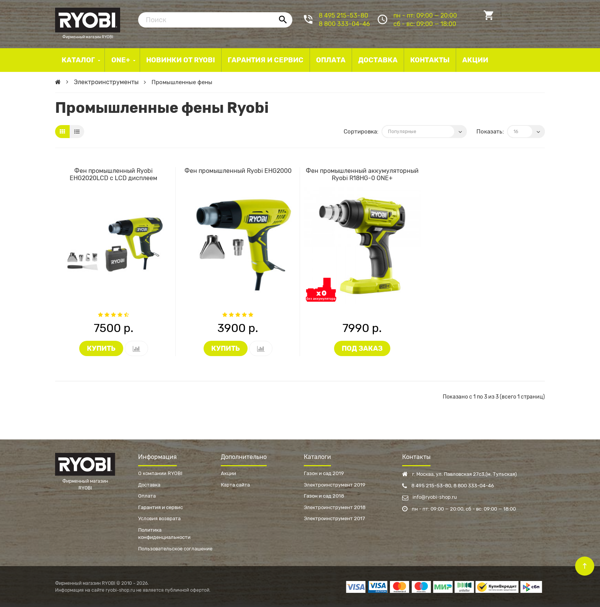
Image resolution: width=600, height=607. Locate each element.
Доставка (149, 485)
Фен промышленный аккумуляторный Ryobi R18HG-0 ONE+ (362, 174)
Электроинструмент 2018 (334, 507)
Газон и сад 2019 (324, 473)
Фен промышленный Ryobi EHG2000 (238, 170)
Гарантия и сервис (160, 507)
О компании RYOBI (160, 473)
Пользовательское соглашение (175, 549)
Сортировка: (361, 131)
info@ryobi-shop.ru (429, 497)
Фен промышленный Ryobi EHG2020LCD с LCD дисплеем (113, 174)
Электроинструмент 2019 (334, 485)
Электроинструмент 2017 (334, 518)
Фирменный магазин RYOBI (87, 19)
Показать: (490, 131)
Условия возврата (159, 518)
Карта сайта (235, 485)
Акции (228, 473)
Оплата (147, 496)
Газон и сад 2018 (324, 496)
